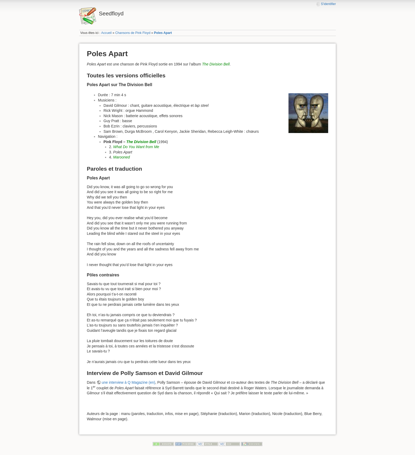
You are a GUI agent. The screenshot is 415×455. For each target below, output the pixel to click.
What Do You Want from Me (136, 147)
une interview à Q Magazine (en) (128, 382)
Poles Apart (163, 33)
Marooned (121, 157)
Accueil (106, 33)
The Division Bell (215, 64)
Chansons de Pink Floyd (132, 33)
